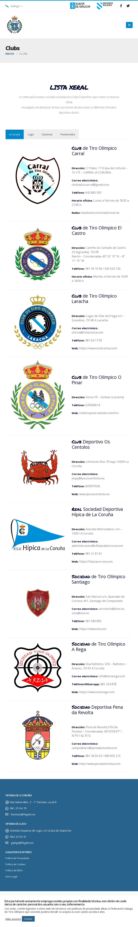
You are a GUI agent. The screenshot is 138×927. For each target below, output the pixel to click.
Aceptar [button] (28, 918)
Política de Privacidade (17, 858)
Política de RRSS (14, 870)
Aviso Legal (11, 876)
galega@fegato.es (22, 842)
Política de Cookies (15, 864)
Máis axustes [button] (13, 919)
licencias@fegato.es (23, 814)
